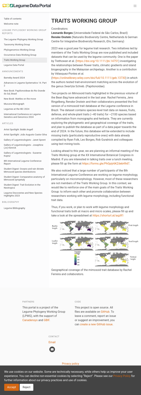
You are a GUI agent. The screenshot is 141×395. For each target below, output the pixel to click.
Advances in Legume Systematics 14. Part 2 (25, 84)
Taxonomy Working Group (17, 44)
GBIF (46, 320)
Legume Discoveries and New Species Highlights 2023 (23, 194)
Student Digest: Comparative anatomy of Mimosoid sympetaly (24, 178)
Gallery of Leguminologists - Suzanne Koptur (22, 154)
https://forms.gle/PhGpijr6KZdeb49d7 (105, 163)
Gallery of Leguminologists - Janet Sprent (25, 140)
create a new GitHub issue (96, 324)
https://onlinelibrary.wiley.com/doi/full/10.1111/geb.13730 (88, 78)
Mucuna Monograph (14, 104)
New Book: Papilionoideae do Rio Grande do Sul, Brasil (24, 92)
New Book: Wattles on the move (20, 98)
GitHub (105, 311)
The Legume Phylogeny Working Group (23, 39)
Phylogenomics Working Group (19, 49)
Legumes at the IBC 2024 (16, 109)
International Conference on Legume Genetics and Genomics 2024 (22, 115)
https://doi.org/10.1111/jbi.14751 (98, 61)
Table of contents (13, 18)
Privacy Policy (122, 376)
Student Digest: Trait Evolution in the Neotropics (22, 186)
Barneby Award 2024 (14, 77)
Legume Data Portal (14, 65)
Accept (11, 387)
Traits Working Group (14, 60)
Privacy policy (70, 363)
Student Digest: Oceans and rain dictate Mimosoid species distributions (24, 170)
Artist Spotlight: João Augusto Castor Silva (25, 134)
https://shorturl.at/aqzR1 (108, 215)
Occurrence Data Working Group (20, 55)
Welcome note (11, 23)
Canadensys (30, 320)
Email (52, 342)
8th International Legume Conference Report (22, 162)
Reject (26, 387)
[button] (135, 6)
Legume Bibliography (14, 208)
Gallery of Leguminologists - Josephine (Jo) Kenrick (23, 146)
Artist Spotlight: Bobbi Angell (18, 129)
